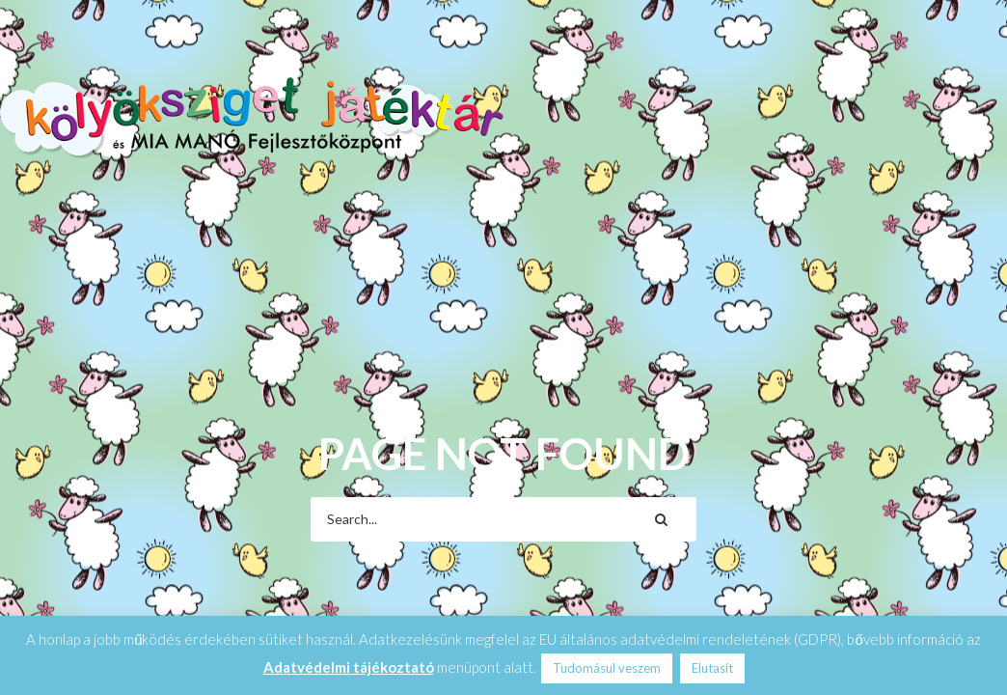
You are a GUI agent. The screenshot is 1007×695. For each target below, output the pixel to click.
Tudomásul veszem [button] (607, 668)
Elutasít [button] (712, 668)
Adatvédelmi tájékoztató (348, 667)
